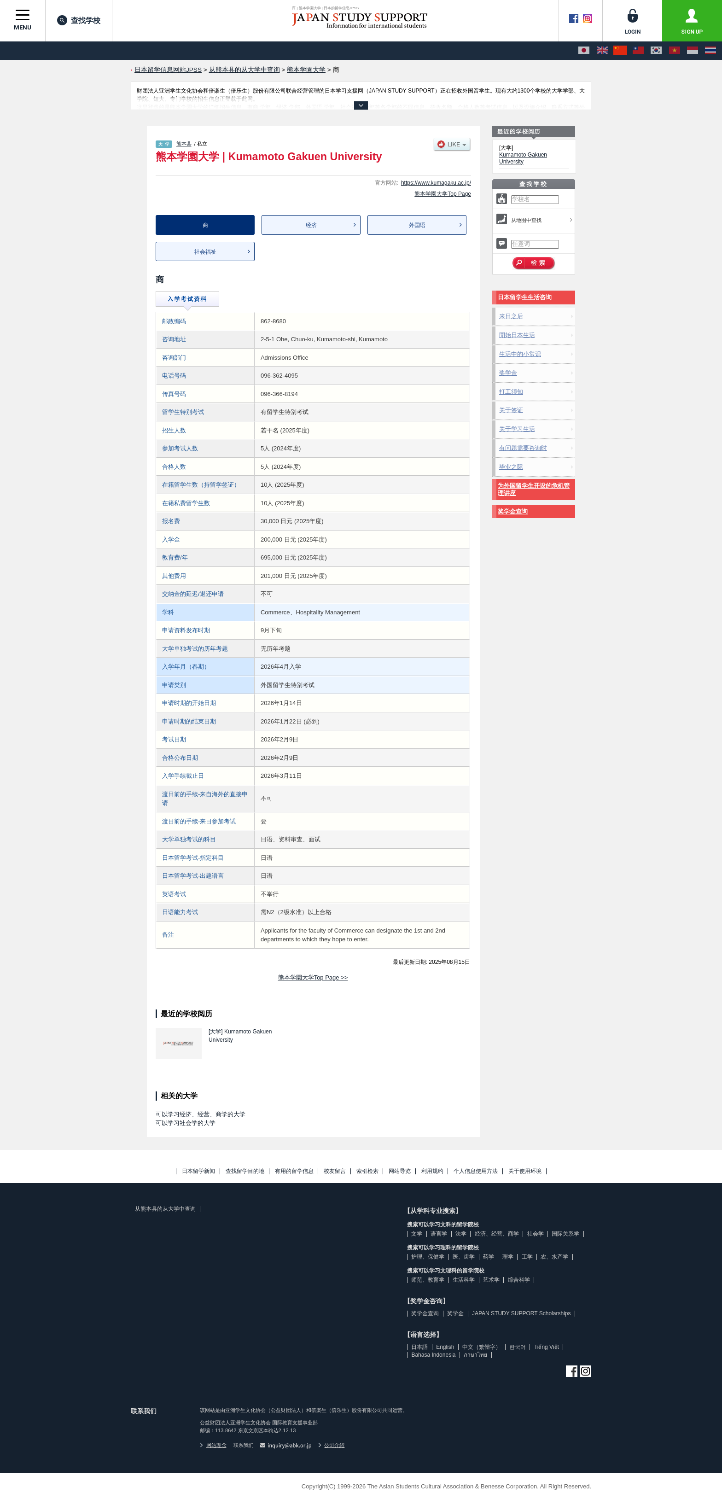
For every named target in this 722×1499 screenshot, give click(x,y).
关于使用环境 (525, 1171)
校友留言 (335, 1171)
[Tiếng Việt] (674, 51)
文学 (416, 1234)
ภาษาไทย (475, 1355)
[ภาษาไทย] (710, 51)
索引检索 (367, 1171)
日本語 (419, 1347)
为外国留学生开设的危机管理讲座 (534, 489)
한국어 (517, 1347)
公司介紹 (331, 1445)
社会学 (535, 1234)
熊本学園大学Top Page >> (313, 977)
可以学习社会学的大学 (185, 1123)
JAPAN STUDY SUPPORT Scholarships (521, 1313)
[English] (602, 51)
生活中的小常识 (520, 353)
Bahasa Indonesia (433, 1355)
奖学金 (508, 372)
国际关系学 (565, 1234)
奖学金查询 (513, 511)
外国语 (417, 225)
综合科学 (519, 1280)
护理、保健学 (427, 1257)
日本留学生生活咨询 (525, 297)
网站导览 (400, 1171)
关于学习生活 (517, 429)
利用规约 (432, 1171)
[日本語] (584, 51)
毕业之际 (511, 466)
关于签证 (511, 410)
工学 (527, 1257)
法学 (460, 1234)
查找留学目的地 (245, 1171)
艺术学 (491, 1280)
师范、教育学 (427, 1280)
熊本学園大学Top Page (442, 194)
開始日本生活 (517, 335)
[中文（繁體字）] (638, 51)
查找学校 (78, 20)
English (445, 1347)
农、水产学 (554, 1257)
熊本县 (184, 143)
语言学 (439, 1234)
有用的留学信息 (294, 1171)
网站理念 (213, 1445)
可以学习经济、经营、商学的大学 (200, 1114)
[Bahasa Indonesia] (692, 51)
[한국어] (656, 51)
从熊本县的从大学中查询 (165, 1209)
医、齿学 (464, 1257)
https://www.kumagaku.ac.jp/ (436, 183)
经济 (311, 225)
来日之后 (511, 316)
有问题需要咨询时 (523, 447)
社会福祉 (205, 252)
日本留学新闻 (198, 1171)
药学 (488, 1257)
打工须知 (511, 391)
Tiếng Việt (546, 1347)
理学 (507, 1257)
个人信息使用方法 (476, 1171)
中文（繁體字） (481, 1347)
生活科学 (464, 1280)
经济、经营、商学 (497, 1234)
